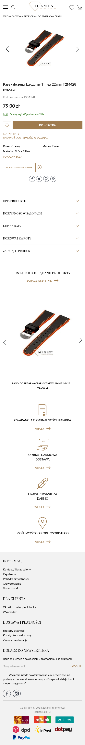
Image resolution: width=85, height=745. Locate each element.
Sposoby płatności (14, 630)
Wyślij (76, 666)
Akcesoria (30, 16)
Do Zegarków (46, 16)
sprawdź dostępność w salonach (26, 137)
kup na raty (41, 226)
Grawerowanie (12, 583)
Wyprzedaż (10, 612)
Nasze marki (10, 588)
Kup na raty (11, 133)
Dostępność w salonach (41, 213)
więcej (42, 428)
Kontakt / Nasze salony (17, 569)
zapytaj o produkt (41, 251)
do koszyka (47, 125)
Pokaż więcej (12, 156)
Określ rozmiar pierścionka (19, 607)
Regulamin (9, 574)
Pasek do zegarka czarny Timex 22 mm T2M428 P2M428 (43, 383)
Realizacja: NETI (42, 711)
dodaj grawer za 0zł (19, 167)
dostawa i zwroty (41, 238)
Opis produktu (41, 201)
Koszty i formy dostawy (17, 635)
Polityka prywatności (16, 578)
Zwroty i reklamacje (15, 640)
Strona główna (12, 16)
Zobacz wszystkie (42, 280)
